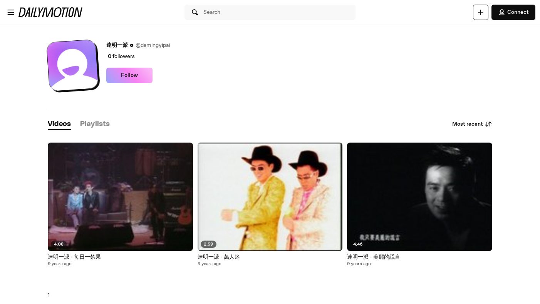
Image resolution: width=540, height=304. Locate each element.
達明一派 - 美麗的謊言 (373, 257)
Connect (513, 12)
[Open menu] (11, 12)
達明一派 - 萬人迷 (219, 257)
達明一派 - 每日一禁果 (74, 257)
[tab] (59, 124)
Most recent (472, 124)
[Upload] (480, 12)
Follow (129, 75)
